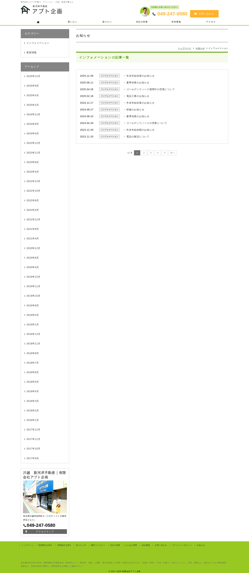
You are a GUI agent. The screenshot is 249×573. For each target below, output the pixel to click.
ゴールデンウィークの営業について (146, 123)
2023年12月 (33, 143)
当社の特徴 (142, 22)
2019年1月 (32, 324)
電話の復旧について (137, 136)
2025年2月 (32, 104)
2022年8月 (32, 200)
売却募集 (176, 22)
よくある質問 (131, 545)
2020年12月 (33, 248)
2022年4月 (32, 210)
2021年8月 (32, 229)
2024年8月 (32, 124)
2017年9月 (32, 458)
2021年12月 (33, 219)
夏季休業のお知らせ (137, 82)
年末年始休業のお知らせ (140, 75)
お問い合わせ (206, 13)
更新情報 (31, 52)
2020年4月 (32, 267)
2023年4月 (32, 171)
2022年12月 (33, 181)
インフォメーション (37, 43)
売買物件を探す (64, 545)
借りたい (107, 22)
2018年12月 (33, 334)
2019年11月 (33, 286)
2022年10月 (33, 190)
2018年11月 (33, 343)
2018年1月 (32, 420)
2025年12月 (33, 76)
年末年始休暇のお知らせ (140, 129)
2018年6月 (32, 372)
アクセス (211, 22)
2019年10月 (33, 295)
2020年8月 (32, 257)
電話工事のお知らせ (137, 96)
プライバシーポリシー (182, 545)
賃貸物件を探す (45, 545)
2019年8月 (32, 305)
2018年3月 (32, 401)
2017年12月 (33, 429)
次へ (172, 153)
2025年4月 (32, 95)
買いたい (72, 22)
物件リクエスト (98, 545)
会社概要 (146, 545)
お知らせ (201, 545)
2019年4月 (32, 315)
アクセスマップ (45, 531)
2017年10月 (33, 448)
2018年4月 (32, 391)
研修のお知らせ (135, 109)
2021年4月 (32, 238)
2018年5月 (32, 381)
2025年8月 (32, 85)
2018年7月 (32, 362)
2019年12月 (33, 276)
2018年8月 (32, 353)
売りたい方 (81, 545)
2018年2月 (32, 410)
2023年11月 (33, 152)
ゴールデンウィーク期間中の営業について (150, 89)
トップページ (27, 545)
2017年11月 (33, 439)
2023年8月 (32, 162)
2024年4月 (32, 133)
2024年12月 (33, 114)
